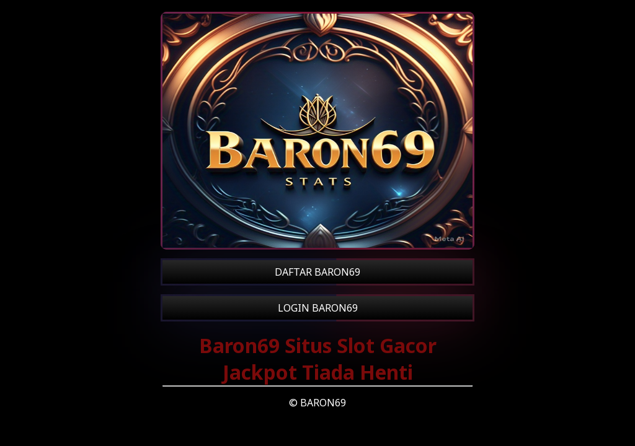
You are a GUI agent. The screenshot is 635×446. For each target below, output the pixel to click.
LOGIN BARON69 (318, 308)
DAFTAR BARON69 (317, 272)
